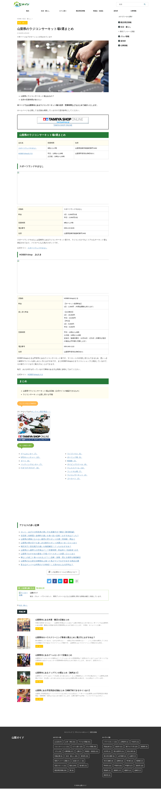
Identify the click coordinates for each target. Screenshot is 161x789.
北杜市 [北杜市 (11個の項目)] (118, 745)
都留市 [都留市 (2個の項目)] (127, 769)
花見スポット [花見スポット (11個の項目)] (60, 764)
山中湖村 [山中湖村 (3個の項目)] (122, 754)
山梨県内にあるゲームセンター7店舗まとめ (52, 658)
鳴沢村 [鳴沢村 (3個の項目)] (107, 774)
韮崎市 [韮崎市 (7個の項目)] (137, 769)
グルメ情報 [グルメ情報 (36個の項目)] (91, 745)
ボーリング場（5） (74, 456)
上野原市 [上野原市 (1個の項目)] (124, 740)
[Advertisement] (63, 500)
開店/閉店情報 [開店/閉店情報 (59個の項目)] (60, 769)
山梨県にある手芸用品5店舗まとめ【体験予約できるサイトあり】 (61, 700)
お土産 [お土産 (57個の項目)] (58, 740)
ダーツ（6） (26, 460)
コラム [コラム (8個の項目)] (58, 750)
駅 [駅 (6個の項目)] (72, 769)
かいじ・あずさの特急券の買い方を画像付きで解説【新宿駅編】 (45, 531)
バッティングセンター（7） (32, 464)
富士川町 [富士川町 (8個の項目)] (131, 750)
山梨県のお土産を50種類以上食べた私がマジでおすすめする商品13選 (46, 557)
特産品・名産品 (98, 11)
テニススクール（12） (76, 467)
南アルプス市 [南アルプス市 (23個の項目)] (131, 745)
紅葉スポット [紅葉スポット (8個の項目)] (78, 759)
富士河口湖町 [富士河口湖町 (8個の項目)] (109, 754)
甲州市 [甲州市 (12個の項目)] (107, 764)
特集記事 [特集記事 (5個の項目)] (58, 754)
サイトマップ (68, 731)
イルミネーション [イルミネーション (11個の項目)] (62, 745)
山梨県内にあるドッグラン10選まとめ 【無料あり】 (56, 679)
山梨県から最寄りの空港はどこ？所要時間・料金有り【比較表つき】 (46, 547)
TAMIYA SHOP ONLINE (63, 125)
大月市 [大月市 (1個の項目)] (107, 750)
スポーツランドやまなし (27, 148)
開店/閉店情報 (80, 11)
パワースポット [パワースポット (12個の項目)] (110, 740)
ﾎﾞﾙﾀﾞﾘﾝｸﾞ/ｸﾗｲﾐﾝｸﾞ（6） (30, 467)
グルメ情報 (124, 36)
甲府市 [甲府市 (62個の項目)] (118, 764)
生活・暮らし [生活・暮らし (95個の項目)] (71, 754)
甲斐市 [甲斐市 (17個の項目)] (129, 764)
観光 (27, 11)
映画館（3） (72, 460)
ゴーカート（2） (74, 478)
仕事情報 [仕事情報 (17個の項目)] (68, 750)
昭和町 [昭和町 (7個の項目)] (139, 759)
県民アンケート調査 (126, 31)
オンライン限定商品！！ (41, 411)
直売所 (116, 11)
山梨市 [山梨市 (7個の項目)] (132, 754)
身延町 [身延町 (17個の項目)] (117, 769)
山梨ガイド (18, 736)
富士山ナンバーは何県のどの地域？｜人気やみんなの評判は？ (44, 561)
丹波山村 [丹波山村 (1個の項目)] (108, 745)
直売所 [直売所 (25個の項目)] (84, 754)
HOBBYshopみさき (25, 153)
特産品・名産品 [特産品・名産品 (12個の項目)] (91, 750)
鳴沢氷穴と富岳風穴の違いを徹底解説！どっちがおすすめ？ (43, 544)
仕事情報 (133, 11)
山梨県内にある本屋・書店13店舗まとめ (51, 616)
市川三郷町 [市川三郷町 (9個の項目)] (108, 759)
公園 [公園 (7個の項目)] (79, 750)
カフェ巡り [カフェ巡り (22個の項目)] (77, 745)
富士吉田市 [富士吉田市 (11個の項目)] (119, 750)
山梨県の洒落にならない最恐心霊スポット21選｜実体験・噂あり (45, 537)
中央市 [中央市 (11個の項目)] (135, 740)
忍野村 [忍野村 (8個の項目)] (120, 759)
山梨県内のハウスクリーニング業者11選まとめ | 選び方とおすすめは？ (63, 637)
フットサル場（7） (74, 471)
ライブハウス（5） (74, 453)
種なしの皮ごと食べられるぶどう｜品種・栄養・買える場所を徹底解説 (47, 554)
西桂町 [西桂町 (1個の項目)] (107, 769)
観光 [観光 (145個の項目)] (73, 764)
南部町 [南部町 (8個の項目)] (144, 745)
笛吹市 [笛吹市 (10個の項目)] (139, 764)
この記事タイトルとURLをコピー (62, 568)
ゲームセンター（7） (29, 453)
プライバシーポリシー (81, 731)
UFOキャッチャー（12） (31, 456)
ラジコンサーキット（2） (77, 474)
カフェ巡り (62, 11)
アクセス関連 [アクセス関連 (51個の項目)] (84, 740)
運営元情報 (93, 731)
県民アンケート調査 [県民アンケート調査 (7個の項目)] (62, 759)
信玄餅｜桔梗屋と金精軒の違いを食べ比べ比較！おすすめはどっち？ (46, 534)
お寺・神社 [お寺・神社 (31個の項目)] (70, 740)
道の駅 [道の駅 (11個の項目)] (83, 764)
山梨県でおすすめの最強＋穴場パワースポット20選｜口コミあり (45, 551)
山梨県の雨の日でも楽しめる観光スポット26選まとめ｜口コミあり (46, 541)
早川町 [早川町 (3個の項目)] (130, 759)
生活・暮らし (45, 11)
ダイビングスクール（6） (77, 464)
